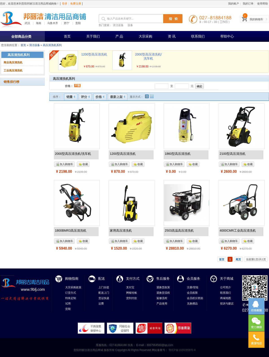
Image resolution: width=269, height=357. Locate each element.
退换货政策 (163, 287)
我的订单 (248, 3)
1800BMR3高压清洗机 (70, 230)
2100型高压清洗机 (232, 153)
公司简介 (225, 287)
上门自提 (103, 287)
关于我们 (93, 36)
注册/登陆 (192, 287)
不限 (77, 85)
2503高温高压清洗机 (179, 230)
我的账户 (233, 3)
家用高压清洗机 (121, 230)
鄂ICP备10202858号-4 (181, 350)
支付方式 (132, 278)
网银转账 (131, 292)
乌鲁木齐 (52, 23)
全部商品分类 (21, 36)
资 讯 (172, 36)
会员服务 (193, 278)
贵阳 (78, 23)
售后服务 (163, 278)
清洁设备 (118, 25)
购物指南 (71, 278)
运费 (101, 303)
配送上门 (103, 292)
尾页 (238, 259)
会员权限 (192, 292)
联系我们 (198, 36)
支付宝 (130, 287)
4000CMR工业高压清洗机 (238, 230)
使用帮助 (262, 3)
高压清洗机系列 (52, 45)
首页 (67, 36)
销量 (70, 97)
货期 (68, 308)
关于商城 (226, 278)
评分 (85, 97)
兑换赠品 (192, 303)
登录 (64, 3)
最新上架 (117, 97)
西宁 (66, 23)
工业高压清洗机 (13, 70)
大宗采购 (145, 36)
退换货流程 (163, 292)
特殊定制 (70, 298)
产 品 (119, 36)
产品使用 (161, 303)
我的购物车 (256, 19)
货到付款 (131, 298)
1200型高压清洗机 (94, 54)
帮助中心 (227, 36)
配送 (101, 278)
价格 (99, 97)
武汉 (27, 23)
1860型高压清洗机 (178, 153)
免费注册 (75, 3)
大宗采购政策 (73, 287)
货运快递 (103, 298)
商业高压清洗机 (13, 62)
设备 (130, 25)
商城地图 (225, 298)
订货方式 (70, 292)
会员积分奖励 (195, 298)
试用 (68, 303)
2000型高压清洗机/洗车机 (73, 153)
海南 (38, 23)
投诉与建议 (227, 303)
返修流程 (161, 298)
